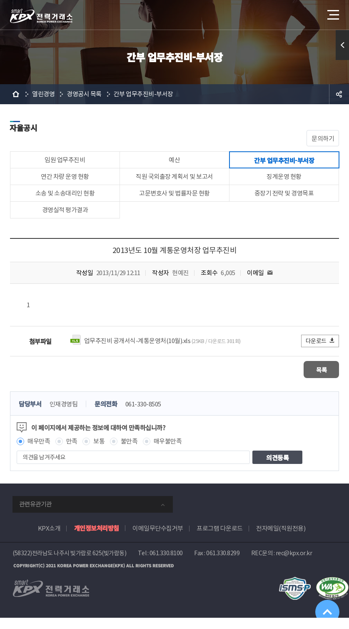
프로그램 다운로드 (220, 540)
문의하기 (323, 139)
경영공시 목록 (84, 94)
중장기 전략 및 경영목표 (284, 201)
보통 (99, 452)
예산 (174, 161)
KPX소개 (49, 540)
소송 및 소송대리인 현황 (65, 201)
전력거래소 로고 (41, 15)
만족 (71, 452)
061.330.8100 (166, 564)
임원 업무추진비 (65, 161)
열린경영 (43, 94)
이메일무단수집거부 (157, 540)
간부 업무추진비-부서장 (143, 94)
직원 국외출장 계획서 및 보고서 (174, 181)
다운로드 (320, 352)
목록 (314, 380)
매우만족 (38, 452)
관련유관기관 (35, 515)
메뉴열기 (332, 12)
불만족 (129, 452)
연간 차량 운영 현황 (65, 181)
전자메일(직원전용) (280, 540)
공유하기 (339, 94)
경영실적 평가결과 (65, 220)
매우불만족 (168, 452)
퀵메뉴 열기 (342, 45)
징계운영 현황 (284, 181)
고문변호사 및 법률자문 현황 (174, 201)
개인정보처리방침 (96, 539)
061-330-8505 (143, 415)
